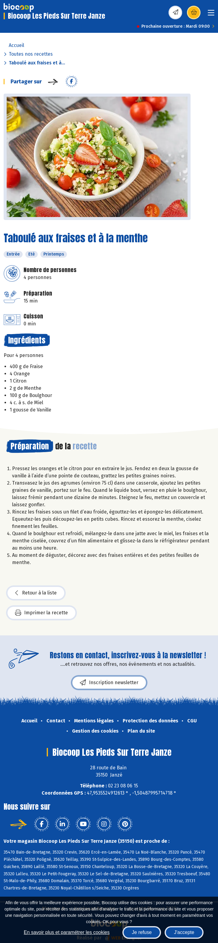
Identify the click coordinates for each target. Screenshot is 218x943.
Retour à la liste (36, 593)
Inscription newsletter (109, 683)
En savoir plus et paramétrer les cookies (67, 932)
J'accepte (184, 932)
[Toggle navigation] (211, 14)
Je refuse (142, 932)
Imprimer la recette (41, 613)
